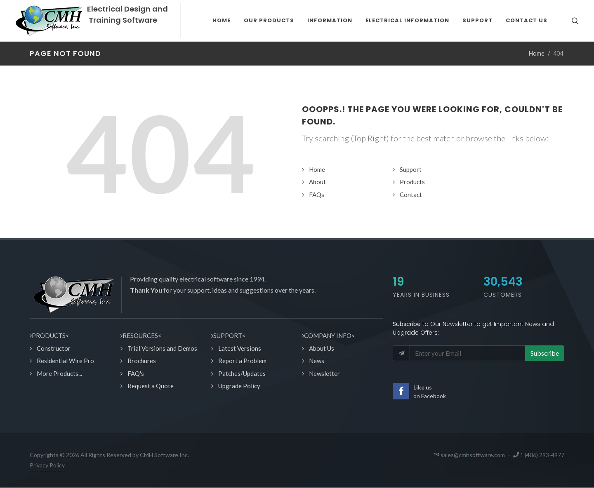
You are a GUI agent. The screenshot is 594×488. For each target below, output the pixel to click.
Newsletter (324, 373)
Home (536, 53)
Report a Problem (242, 360)
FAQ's (135, 373)
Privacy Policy (47, 465)
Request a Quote (150, 385)
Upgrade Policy (239, 385)
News (316, 360)
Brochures (141, 360)
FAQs (316, 194)
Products (412, 181)
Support (411, 169)
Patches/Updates (242, 373)
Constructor (54, 348)
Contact (411, 194)
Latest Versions (239, 348)
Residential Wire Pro (65, 360)
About (317, 181)
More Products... (59, 373)
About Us (321, 348)
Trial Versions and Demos (162, 348)
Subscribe (544, 353)
